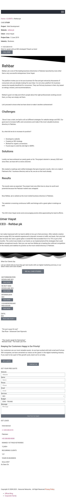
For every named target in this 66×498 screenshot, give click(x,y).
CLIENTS (10, 19)
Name (3, 377)
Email (3, 388)
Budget (3, 399)
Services (4, 393)
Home (3, 19)
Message (4, 404)
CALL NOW (6, 52)
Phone (3, 383)
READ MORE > (7, 291)
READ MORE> (7, 282)
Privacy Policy (49, 489)
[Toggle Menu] (62, 12)
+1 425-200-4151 (8, 430)
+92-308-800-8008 (8, 438)
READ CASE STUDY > (8, 318)
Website (3, 372)
